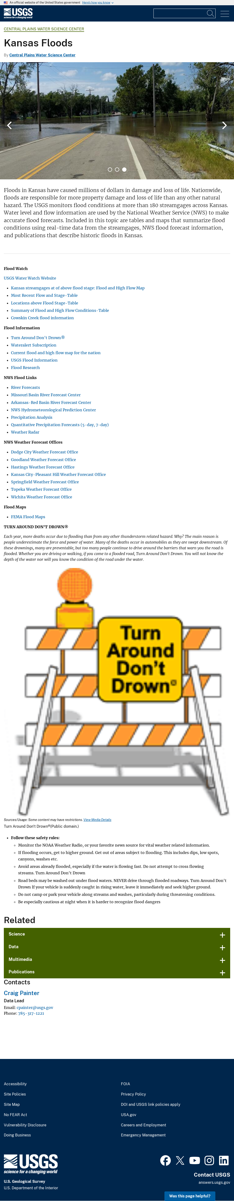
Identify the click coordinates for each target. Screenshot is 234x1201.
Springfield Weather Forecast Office (45, 481)
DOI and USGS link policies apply (150, 1104)
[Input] (184, 13)
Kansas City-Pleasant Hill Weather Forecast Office (58, 474)
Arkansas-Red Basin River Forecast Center (51, 402)
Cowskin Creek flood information (42, 317)
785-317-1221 (31, 1013)
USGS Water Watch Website (30, 278)
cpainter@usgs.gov (35, 1007)
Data (13, 946)
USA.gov (128, 1115)
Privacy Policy (133, 1094)
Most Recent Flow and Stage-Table (44, 295)
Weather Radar (25, 432)
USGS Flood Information (34, 360)
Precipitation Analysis (31, 417)
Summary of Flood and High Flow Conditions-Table (60, 310)
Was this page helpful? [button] (190, 1196)
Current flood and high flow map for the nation (56, 352)
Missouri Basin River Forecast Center (46, 394)
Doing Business (17, 1135)
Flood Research (25, 367)
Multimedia (20, 959)
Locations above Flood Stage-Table (44, 303)
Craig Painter (21, 993)
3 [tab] (124, 169)
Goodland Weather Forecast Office (43, 459)
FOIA (125, 1084)
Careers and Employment (143, 1125)
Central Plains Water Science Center (44, 29)
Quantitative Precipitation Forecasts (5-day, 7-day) (60, 424)
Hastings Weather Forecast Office (43, 467)
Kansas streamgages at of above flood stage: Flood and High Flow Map (78, 288)
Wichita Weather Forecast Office (41, 497)
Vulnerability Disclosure (25, 1125)
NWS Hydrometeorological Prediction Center (53, 410)
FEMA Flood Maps (28, 516)
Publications (22, 971)
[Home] (18, 17)
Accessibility (15, 1084)
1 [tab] (110, 169)
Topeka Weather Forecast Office (41, 489)
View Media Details (97, 820)
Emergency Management (143, 1135)
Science (17, 934)
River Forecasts (25, 387)
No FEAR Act (15, 1115)
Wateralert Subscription (33, 345)
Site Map (12, 1104)
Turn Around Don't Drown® (38, 337)
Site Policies (15, 1094)
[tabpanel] (117, 120)
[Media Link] (117, 693)
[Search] (211, 13)
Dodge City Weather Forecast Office (44, 452)
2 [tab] (117, 169)
